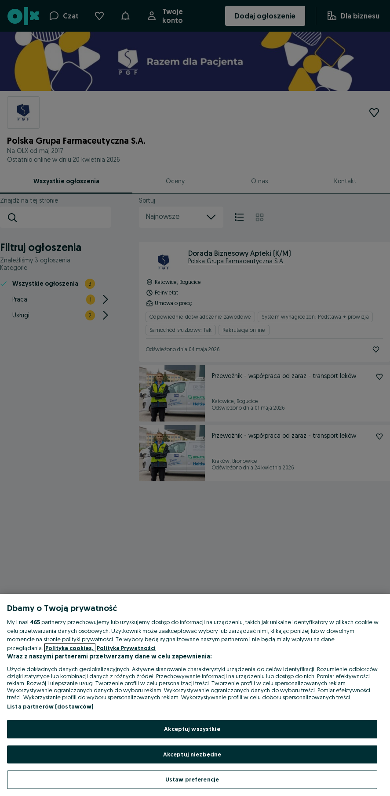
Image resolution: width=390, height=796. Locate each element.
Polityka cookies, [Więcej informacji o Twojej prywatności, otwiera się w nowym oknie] (70, 647)
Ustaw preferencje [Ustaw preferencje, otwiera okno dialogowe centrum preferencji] (192, 779)
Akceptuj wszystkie (192, 728)
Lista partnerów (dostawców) (50, 706)
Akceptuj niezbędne (192, 754)
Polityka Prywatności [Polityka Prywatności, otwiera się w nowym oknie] (126, 647)
